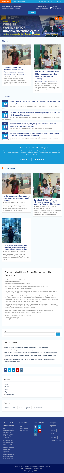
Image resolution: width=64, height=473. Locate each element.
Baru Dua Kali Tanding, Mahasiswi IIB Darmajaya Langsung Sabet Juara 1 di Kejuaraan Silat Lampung (47, 202)
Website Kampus (24, 430)
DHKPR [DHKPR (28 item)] (14, 408)
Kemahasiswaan (9, 394)
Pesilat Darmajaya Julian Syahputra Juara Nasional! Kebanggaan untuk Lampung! (14, 69)
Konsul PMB (24, 159)
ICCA (6, 389)
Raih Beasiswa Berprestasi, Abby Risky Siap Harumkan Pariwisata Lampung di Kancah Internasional (15, 247)
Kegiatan (7, 392)
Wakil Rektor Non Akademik (11, 6)
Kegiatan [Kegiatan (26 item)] (27, 408)
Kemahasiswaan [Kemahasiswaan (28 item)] (38, 408)
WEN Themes (36, 471)
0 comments (22, 74)
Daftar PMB (38, 159)
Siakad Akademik (24, 428)
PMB (21, 426)
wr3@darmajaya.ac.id (43, 8)
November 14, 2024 (10, 74)
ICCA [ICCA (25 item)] (20, 408)
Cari (5, 331)
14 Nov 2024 (7, 202)
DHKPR (7, 386)
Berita (14, 202)
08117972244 (42, 6)
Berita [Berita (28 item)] (7, 408)
